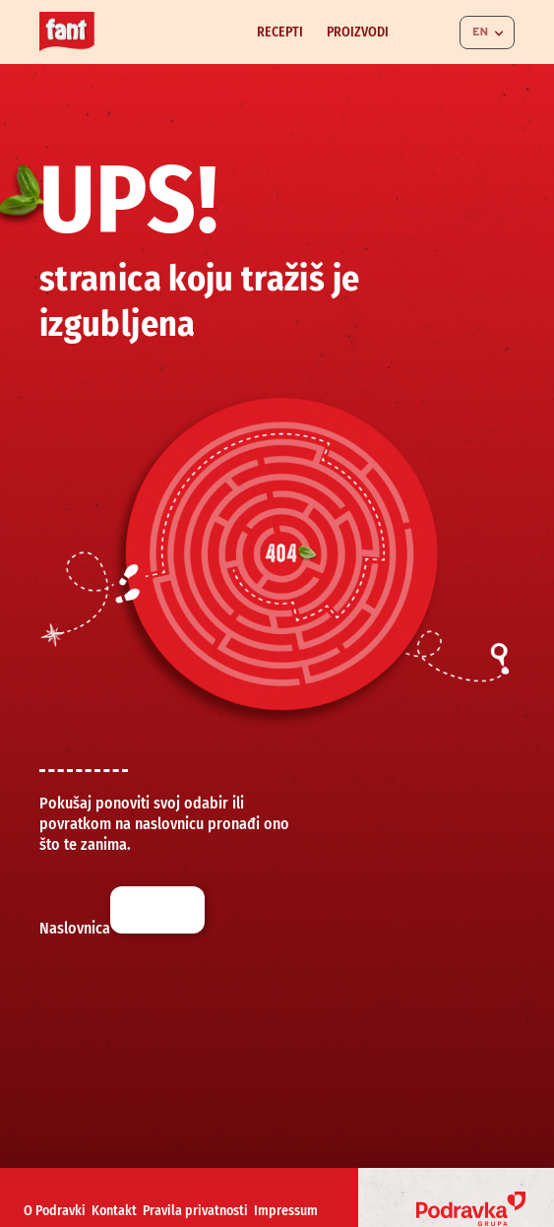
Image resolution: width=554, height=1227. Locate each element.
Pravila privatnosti (195, 1210)
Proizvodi (358, 32)
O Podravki (55, 1210)
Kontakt (114, 1210)
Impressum (286, 1210)
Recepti (280, 32)
